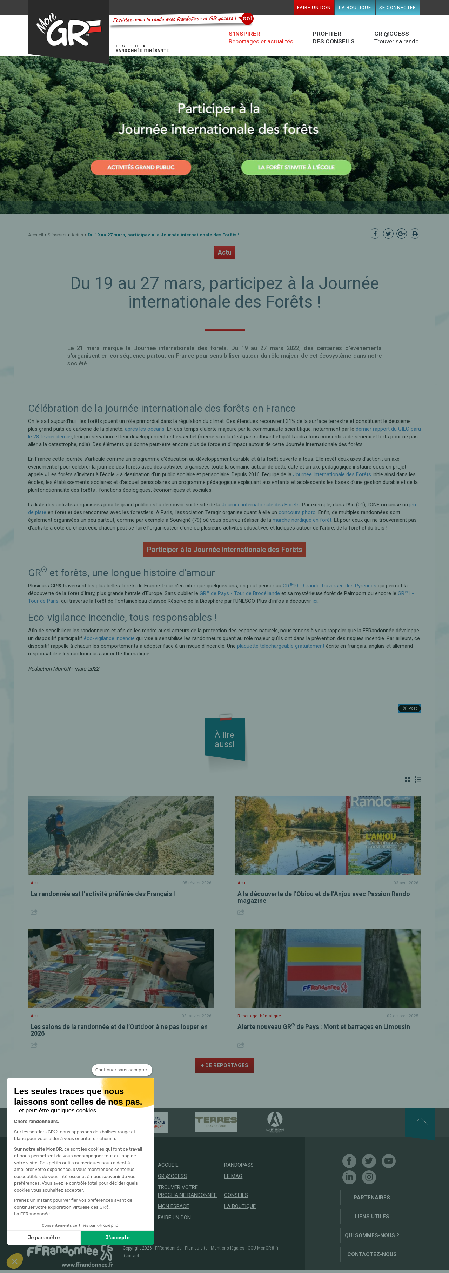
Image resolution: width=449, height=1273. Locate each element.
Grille (407, 779)
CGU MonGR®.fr (263, 1248)
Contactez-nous (372, 1254)
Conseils (236, 1195)
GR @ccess (172, 1176)
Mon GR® (68, 32)
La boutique (355, 7)
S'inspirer (57, 234)
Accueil (35, 234)
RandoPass (239, 1165)
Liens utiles (372, 1216)
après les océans (145, 429)
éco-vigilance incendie (109, 638)
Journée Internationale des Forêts (332, 474)
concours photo (297, 512)
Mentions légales (227, 1248)
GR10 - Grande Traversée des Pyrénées (329, 585)
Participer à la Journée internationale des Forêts (224, 549)
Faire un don (314, 7)
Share (35, 912)
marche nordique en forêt (302, 520)
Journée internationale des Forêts (261, 504)
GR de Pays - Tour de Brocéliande (240, 593)
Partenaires (372, 1197)
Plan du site (196, 1248)
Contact (131, 1255)
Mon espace (173, 1206)
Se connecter (397, 7)
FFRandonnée (168, 1248)
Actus (77, 234)
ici (315, 601)
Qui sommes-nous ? (372, 1235)
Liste (418, 779)
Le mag (233, 1176)
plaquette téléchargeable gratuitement (280, 646)
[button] (14, 1261)
